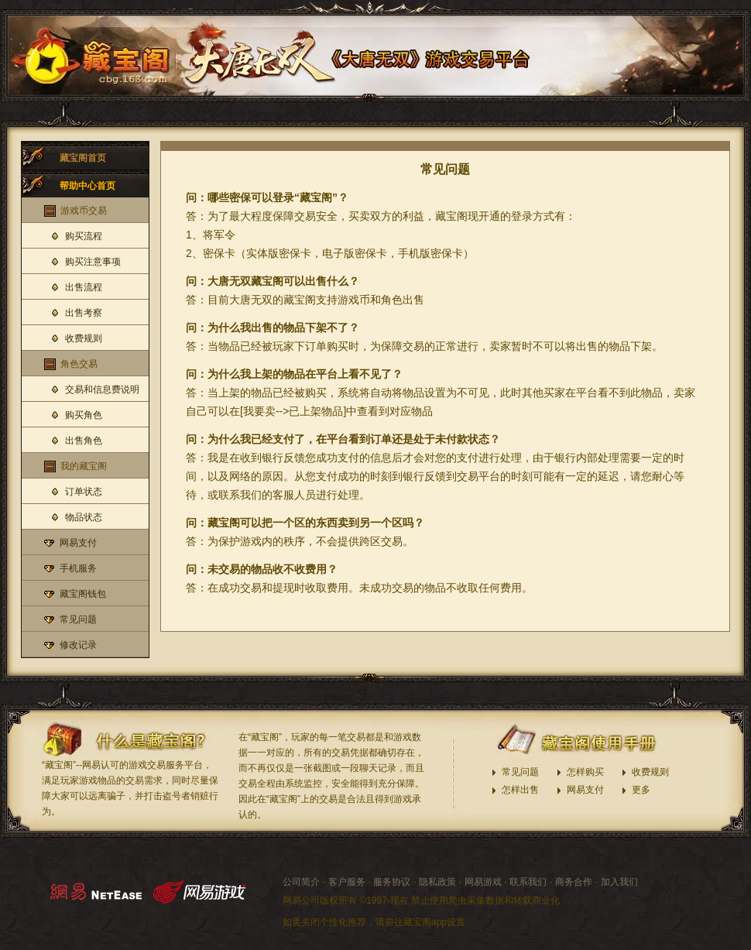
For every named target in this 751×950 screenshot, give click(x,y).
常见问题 (78, 619)
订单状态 (83, 491)
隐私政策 (437, 881)
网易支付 (78, 542)
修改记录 (78, 645)
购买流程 (83, 236)
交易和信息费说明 (102, 389)
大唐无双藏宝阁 (92, 54)
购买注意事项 (93, 261)
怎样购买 (585, 772)
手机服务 (78, 568)
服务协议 (391, 881)
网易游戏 (483, 881)
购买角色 (83, 415)
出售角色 (83, 440)
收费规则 (83, 338)
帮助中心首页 (87, 185)
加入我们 (619, 881)
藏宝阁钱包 (83, 593)
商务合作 (573, 881)
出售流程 (83, 287)
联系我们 (528, 881)
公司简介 (301, 881)
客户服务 (346, 881)
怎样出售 (520, 789)
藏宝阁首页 (83, 158)
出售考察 (83, 312)
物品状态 (83, 517)
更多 (641, 789)
